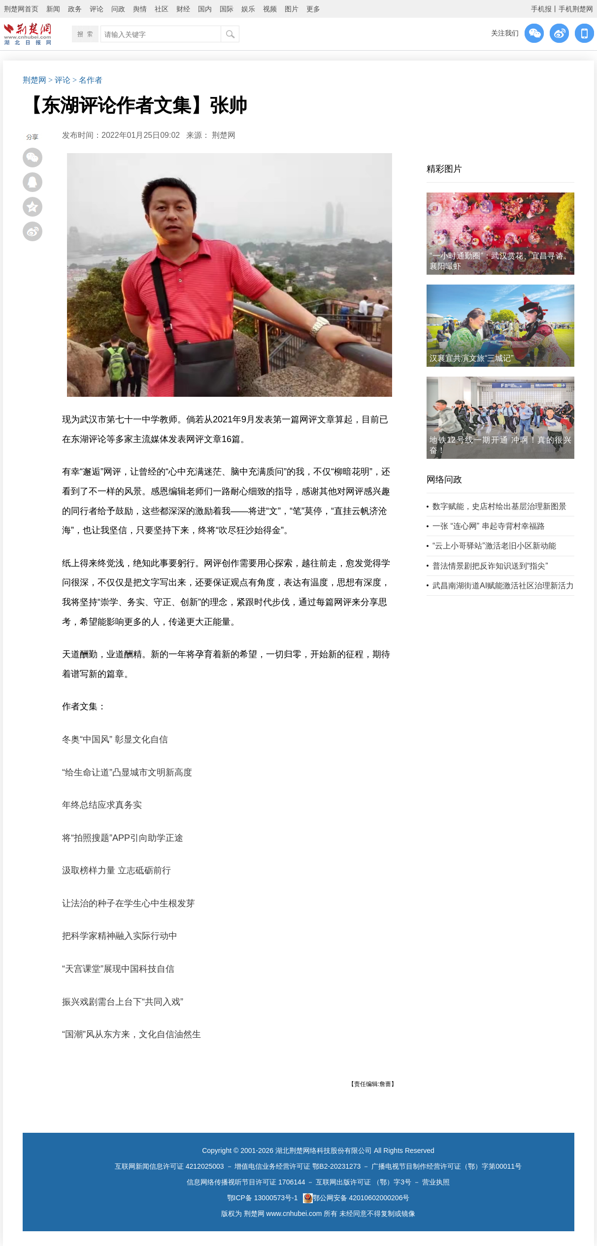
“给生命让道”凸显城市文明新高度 (127, 772)
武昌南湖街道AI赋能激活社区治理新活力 (503, 585)
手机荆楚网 (576, 9)
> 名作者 (87, 80)
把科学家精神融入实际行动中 (119, 936)
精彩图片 (444, 169)
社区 (161, 9)
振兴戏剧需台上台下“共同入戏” (122, 1002)
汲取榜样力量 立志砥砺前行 (116, 870)
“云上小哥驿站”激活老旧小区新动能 (494, 546)
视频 (270, 9)
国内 (205, 9)
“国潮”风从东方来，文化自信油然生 (131, 1034)
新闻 (53, 9)
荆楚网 (34, 80)
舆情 (140, 9)
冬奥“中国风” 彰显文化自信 (115, 739)
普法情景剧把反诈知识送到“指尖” (490, 566)
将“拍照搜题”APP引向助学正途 (122, 838)
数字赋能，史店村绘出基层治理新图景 (499, 506)
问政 (118, 9)
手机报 (541, 9)
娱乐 (248, 9)
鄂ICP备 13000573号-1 (262, 1198)
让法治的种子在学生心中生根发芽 (128, 903)
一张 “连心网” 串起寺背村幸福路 (488, 526)
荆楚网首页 (21, 9)
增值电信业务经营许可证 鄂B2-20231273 (297, 1166)
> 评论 (59, 80)
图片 (291, 9)
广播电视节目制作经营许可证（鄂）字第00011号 (446, 1166)
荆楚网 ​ (224, 135)
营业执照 (436, 1182)
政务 (75, 9)
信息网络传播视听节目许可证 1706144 (246, 1182)
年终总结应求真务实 (102, 805)
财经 (183, 9)
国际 (226, 9)
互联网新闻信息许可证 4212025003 (169, 1166)
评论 (96, 9)
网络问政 (444, 479)
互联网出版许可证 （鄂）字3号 (363, 1182)
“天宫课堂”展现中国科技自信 (118, 969)
